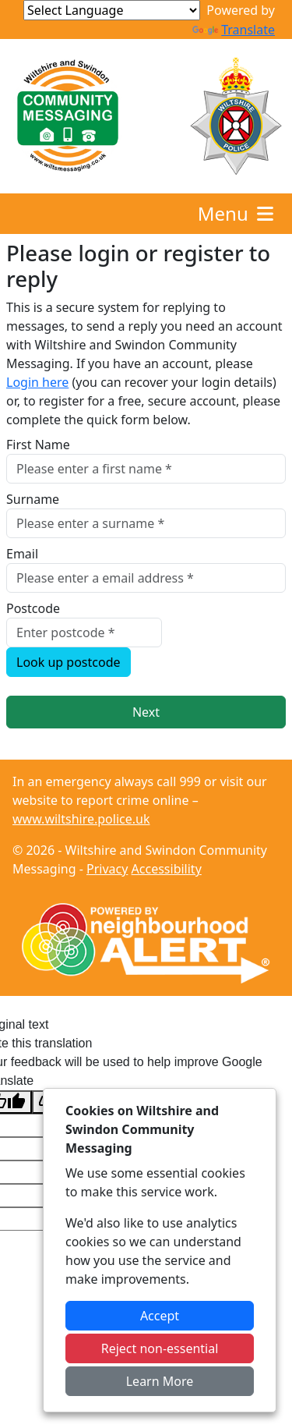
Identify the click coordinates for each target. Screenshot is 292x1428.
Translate (233, 29)
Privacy (107, 868)
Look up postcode (68, 662)
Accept (159, 1315)
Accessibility (167, 868)
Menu (237, 213)
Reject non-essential (160, 1348)
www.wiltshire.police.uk (81, 818)
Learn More (160, 1381)
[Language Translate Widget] (111, 10)
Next (146, 712)
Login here (37, 382)
